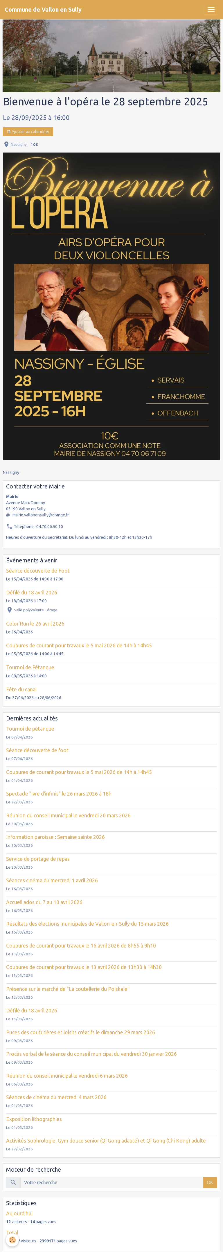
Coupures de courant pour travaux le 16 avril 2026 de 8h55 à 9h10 (81, 945)
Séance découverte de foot (37, 750)
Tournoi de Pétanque (30, 667)
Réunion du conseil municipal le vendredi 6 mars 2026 (67, 1076)
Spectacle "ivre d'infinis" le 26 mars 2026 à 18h (59, 793)
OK (210, 1182)
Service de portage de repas (38, 859)
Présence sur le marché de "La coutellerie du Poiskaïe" (68, 989)
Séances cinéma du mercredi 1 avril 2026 (52, 880)
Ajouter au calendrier (28, 131)
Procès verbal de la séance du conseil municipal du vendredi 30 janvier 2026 (91, 1054)
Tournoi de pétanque (30, 729)
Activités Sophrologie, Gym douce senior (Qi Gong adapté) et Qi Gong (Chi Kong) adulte (106, 1140)
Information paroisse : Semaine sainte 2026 (55, 837)
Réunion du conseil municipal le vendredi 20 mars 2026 (68, 815)
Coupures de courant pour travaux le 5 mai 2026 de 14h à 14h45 (79, 645)
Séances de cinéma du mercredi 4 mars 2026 (56, 1097)
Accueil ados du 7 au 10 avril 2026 (44, 902)
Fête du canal (21, 689)
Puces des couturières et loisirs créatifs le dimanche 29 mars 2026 (80, 1032)
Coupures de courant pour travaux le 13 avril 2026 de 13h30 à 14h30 (84, 967)
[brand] (43, 9)
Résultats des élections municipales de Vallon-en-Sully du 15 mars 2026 (87, 924)
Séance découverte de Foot (38, 570)
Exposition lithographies (34, 1119)
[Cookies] (12, 1239)
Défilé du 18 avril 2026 (31, 592)
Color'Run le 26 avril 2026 (35, 623)
